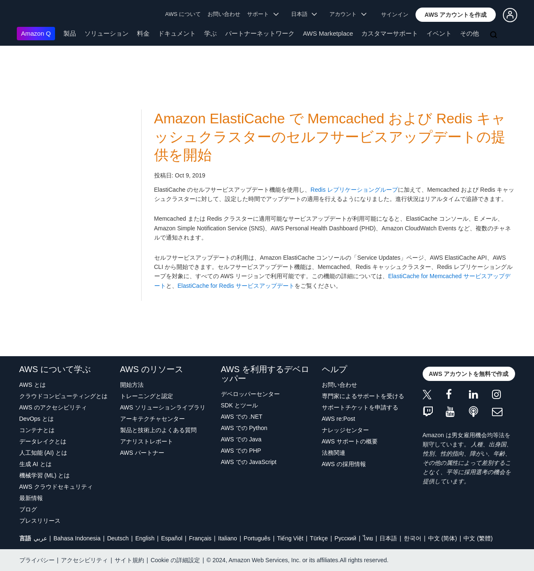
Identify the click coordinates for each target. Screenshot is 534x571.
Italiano (227, 538)
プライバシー (37, 560)
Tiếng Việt (290, 538)
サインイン (394, 14)
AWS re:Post (338, 418)
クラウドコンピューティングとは (63, 396)
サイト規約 (129, 560)
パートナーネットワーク (260, 33)
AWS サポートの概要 (350, 441)
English (145, 538)
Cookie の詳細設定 (175, 560)
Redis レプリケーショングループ (354, 189)
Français (200, 538)
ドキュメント (177, 33)
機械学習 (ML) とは (44, 475)
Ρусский (345, 538)
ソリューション (106, 33)
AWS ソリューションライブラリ (162, 407)
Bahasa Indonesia (76, 538)
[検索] (494, 35)
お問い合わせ (224, 14)
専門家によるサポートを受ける (363, 396)
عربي (40, 538)
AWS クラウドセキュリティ (56, 486)
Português (257, 538)
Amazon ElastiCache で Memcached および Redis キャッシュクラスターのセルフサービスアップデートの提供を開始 (330, 137)
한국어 (412, 538)
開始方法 (132, 384)
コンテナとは (37, 430)
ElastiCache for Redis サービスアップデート (236, 285)
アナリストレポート (146, 441)
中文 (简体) (442, 538)
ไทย (368, 538)
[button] (456, 15)
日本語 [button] (304, 14)
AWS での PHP (241, 450)
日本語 (388, 538)
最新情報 (31, 498)
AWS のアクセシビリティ (53, 407)
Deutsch (118, 538)
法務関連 (333, 452)
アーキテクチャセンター (152, 418)
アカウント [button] (347, 14)
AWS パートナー (142, 452)
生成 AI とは (35, 464)
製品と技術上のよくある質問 (158, 430)
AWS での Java (241, 439)
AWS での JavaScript (249, 462)
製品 (69, 33)
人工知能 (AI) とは (43, 452)
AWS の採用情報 (344, 464)
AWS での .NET (242, 416)
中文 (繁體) (477, 538)
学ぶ (210, 33)
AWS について (183, 14)
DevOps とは (36, 418)
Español (171, 538)
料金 (143, 33)
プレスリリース (40, 520)
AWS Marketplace (328, 33)
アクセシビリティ (84, 560)
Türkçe (319, 538)
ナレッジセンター (345, 430)
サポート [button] (263, 14)
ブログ (28, 509)
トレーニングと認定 (146, 396)
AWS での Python (244, 428)
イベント (439, 33)
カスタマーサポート (389, 33)
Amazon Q (36, 33)
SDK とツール (239, 405)
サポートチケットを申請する (360, 407)
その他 (469, 33)
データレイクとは (42, 441)
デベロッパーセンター (250, 394)
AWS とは (32, 384)
